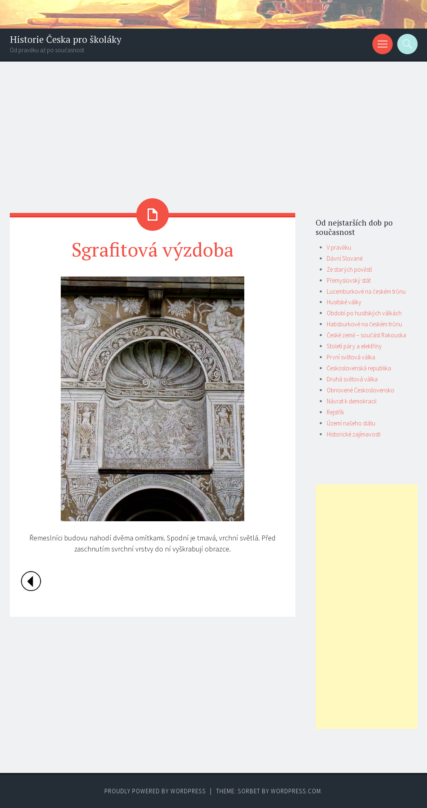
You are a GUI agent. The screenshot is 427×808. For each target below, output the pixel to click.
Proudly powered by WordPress (155, 791)
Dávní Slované (345, 258)
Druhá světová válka (352, 379)
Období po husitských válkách (364, 313)
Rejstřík (335, 412)
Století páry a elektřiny (354, 346)
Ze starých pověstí (349, 269)
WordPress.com (296, 791)
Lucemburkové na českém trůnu (366, 291)
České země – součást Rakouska (366, 335)
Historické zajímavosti (354, 434)
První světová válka (351, 357)
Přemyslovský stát (349, 280)
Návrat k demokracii (351, 401)
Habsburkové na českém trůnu (364, 324)
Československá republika (359, 368)
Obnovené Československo (360, 390)
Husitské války (344, 302)
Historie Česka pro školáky (66, 39)
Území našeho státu (351, 423)
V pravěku (339, 247)
